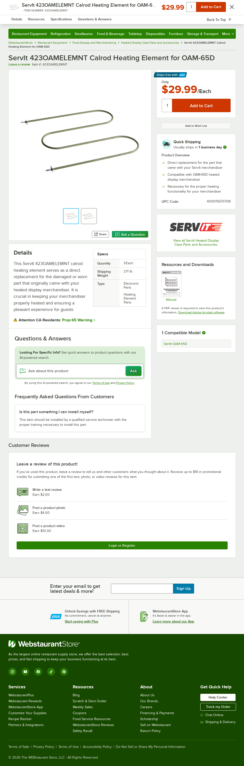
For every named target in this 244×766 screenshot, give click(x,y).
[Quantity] (167, 105)
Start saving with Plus (81, 621)
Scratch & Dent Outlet (89, 701)
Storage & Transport (202, 34)
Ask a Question (130, 234)
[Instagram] (12, 672)
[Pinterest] (64, 672)
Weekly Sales (83, 707)
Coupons (80, 713)
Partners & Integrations (26, 725)
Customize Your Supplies (27, 713)
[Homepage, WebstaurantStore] (36, 18)
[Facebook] (38, 672)
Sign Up (183, 588)
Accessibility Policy (97, 747)
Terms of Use (101, 383)
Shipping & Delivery (218, 722)
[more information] (225, 147)
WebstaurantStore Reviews (93, 725)
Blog (76, 695)
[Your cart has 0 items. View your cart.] (228, 18)
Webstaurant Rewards (25, 701)
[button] (71, 216)
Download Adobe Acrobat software (201, 312)
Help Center (218, 697)
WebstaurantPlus (21, 695)
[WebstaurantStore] (70, 644)
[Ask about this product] (79, 371)
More (228, 34)
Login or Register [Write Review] (122, 545)
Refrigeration (61, 34)
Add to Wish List (196, 126)
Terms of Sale (18, 747)
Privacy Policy (125, 383)
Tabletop (135, 34)
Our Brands (149, 701)
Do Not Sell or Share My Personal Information (150, 747)
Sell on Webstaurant (155, 725)
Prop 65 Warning (77, 320)
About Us (147, 695)
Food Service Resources (92, 719)
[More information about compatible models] (204, 333)
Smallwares (84, 34)
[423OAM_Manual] (171, 286)
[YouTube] (25, 672)
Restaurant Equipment (29, 34)
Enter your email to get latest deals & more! (75, 589)
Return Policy (150, 731)
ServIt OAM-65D (175, 344)
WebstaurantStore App (25, 707)
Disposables (155, 34)
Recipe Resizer (20, 719)
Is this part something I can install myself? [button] (56, 412)
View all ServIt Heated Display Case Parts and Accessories (196, 242)
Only (165, 82)
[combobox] (113, 18)
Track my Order (218, 707)
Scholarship (149, 719)
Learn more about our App (173, 621)
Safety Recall (82, 731)
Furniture (176, 34)
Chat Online (211, 715)
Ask (133, 371)
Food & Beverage (110, 34)
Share (100, 234)
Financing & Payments (157, 713)
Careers (146, 707)
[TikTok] (51, 672)
